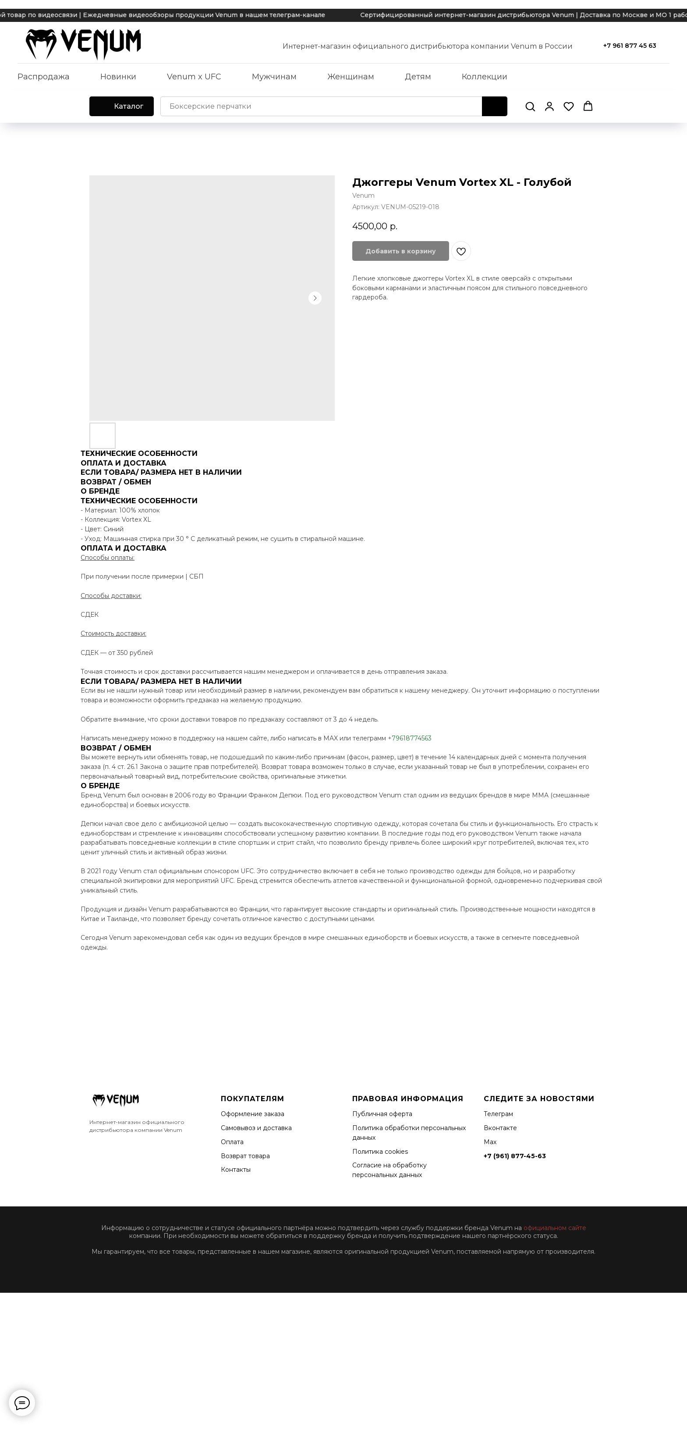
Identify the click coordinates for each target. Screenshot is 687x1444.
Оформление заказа (252, 1114)
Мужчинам (274, 77)
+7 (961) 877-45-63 (515, 1156)
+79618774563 (410, 738)
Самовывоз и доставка (256, 1128)
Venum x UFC (194, 77)
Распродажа (44, 77)
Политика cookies (380, 1152)
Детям (418, 77)
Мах (490, 1142)
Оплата (232, 1142)
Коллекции (484, 77)
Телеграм (498, 1114)
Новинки (118, 77)
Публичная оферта (382, 1114)
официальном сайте (555, 1228)
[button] (530, 106)
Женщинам (350, 77)
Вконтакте (500, 1128)
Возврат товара (245, 1156)
